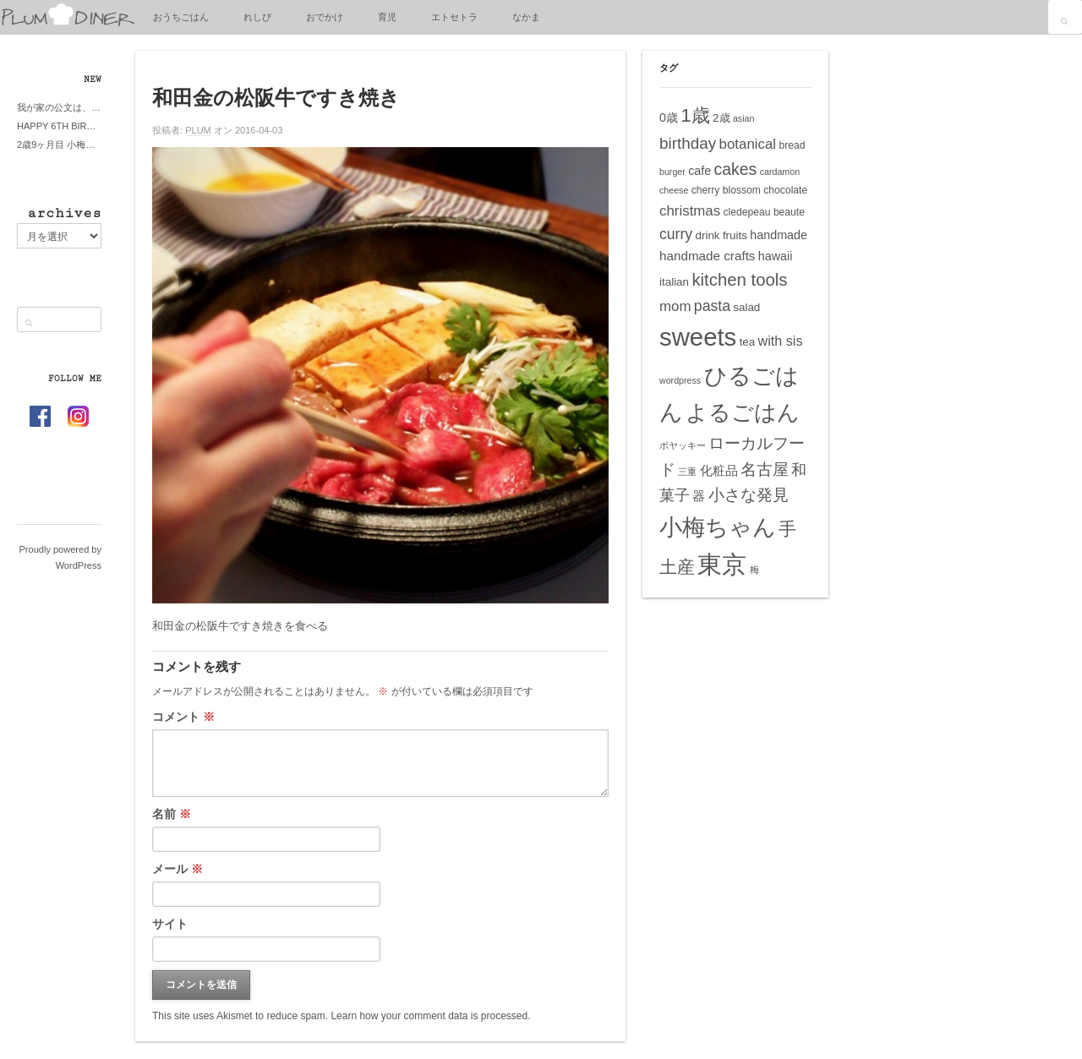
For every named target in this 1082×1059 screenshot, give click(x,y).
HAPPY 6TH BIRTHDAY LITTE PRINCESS (59, 126)
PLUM (198, 130)
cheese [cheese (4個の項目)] (673, 190)
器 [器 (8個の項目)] (698, 496)
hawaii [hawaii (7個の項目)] (775, 256)
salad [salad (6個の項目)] (746, 307)
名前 (171, 814)
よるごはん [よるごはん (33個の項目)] (743, 412)
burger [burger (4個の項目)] (672, 171)
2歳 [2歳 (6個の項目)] (721, 118)
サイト (170, 924)
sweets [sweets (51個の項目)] (697, 337)
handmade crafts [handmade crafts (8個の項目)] (707, 255)
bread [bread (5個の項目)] (792, 145)
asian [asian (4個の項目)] (743, 118)
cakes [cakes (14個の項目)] (735, 169)
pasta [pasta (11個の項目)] (712, 306)
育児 (387, 17)
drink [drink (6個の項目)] (707, 235)
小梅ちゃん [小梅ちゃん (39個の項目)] (717, 527)
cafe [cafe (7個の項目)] (699, 170)
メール (177, 869)
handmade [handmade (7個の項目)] (778, 235)
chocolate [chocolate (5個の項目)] (785, 190)
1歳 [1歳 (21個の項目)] (694, 115)
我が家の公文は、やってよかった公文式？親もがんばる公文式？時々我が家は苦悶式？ (59, 107)
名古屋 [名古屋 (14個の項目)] (764, 469)
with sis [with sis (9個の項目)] (780, 340)
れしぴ (257, 17)
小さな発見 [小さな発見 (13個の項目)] (748, 495)
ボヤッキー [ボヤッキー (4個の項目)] (682, 445)
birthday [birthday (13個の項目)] (687, 143)
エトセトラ (454, 17)
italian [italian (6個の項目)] (674, 282)
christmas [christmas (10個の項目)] (689, 211)
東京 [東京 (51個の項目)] (721, 564)
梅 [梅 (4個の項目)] (754, 570)
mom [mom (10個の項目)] (675, 306)
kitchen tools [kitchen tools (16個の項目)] (739, 279)
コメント (183, 716)
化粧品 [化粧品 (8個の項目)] (719, 470)
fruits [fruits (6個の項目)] (735, 235)
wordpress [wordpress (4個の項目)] (680, 380)
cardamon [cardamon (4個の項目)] (780, 171)
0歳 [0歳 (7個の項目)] (668, 117)
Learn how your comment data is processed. (430, 1016)
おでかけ (324, 17)
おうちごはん (181, 17)
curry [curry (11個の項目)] (675, 234)
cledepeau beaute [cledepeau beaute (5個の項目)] (764, 212)
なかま (526, 17)
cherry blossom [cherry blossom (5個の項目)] (726, 190)
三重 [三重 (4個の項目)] (687, 472)
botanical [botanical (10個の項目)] (748, 144)
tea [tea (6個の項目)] (748, 342)
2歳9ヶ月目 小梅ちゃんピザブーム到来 (59, 144)
